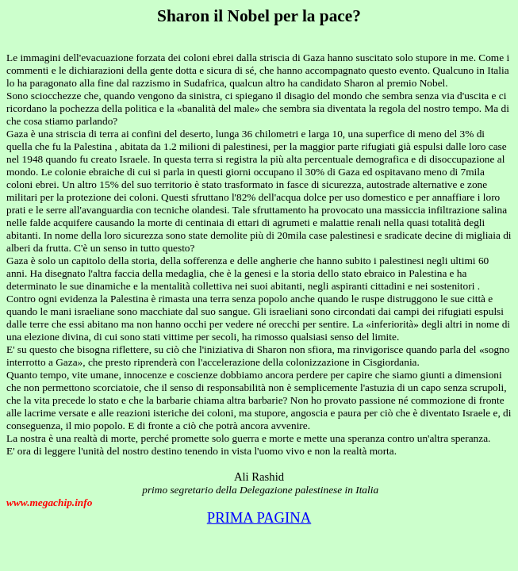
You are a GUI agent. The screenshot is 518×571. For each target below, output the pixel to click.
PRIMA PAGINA (259, 517)
